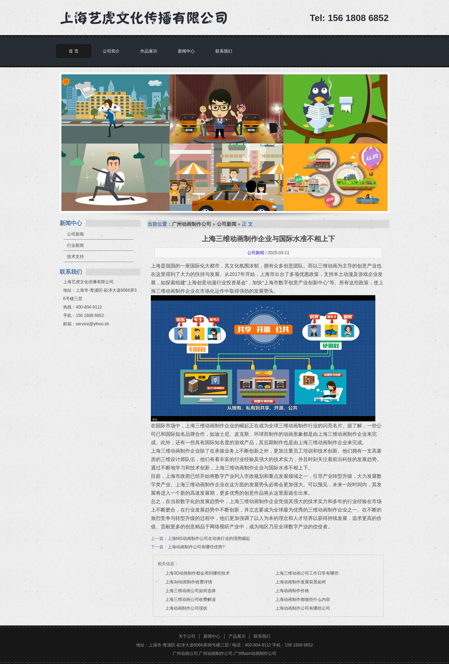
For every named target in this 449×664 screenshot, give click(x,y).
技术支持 (75, 256)
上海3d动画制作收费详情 (188, 582)
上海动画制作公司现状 (186, 608)
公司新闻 (75, 234)
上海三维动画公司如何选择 (190, 590)
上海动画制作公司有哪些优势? (196, 546)
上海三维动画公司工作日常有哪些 (307, 573)
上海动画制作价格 (292, 590)
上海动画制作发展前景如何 (300, 582)
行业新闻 (75, 245)
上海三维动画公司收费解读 (190, 599)
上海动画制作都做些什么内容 (302, 599)
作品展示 (148, 51)
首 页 (73, 51)
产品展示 (237, 636)
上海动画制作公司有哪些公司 (302, 608)
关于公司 (187, 636)
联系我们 (223, 51)
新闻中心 (186, 51)
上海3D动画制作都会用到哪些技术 (197, 573)
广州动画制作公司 (191, 224)
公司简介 (111, 51)
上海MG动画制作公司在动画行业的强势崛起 (209, 538)
